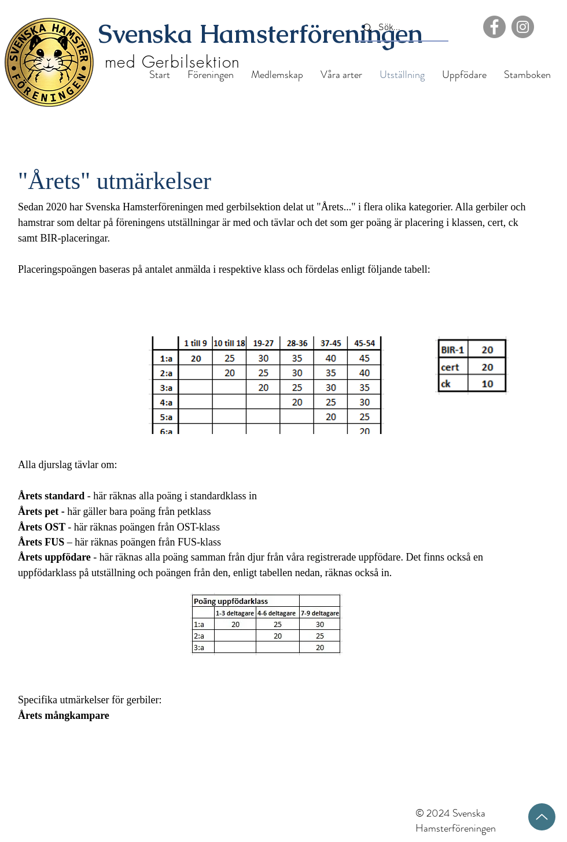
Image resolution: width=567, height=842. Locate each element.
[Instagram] (522, 27)
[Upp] (541, 816)
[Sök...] (401, 28)
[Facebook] (494, 27)
